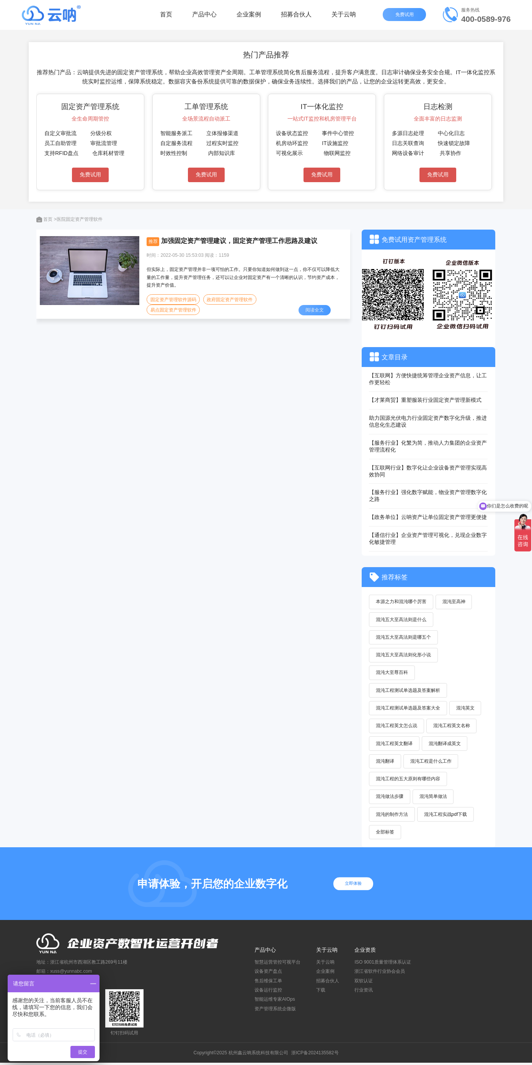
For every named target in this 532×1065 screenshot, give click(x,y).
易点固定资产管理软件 (173, 310)
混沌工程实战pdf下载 (446, 816)
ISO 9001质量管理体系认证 (382, 964)
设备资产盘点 (268, 974)
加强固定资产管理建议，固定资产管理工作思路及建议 (239, 241)
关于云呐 (343, 17)
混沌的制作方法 (392, 816)
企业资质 (365, 952)
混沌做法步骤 (390, 798)
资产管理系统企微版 (275, 1011)
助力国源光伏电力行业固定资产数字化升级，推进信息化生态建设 (428, 421)
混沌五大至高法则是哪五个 (403, 637)
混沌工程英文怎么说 (397, 727)
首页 (166, 17)
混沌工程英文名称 (452, 727)
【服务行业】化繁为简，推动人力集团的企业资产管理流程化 (428, 446)
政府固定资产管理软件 (230, 299)
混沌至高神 (454, 602)
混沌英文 (466, 709)
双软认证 (363, 983)
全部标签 (385, 834)
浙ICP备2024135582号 (315, 1055)
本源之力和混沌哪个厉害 (401, 602)
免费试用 (405, 17)
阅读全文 (315, 310)
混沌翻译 (385, 762)
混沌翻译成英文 (445, 744)
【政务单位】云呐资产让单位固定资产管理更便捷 (428, 517)
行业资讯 (363, 992)
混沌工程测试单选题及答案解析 (408, 691)
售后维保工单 (268, 983)
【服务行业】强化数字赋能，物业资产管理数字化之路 (428, 495)
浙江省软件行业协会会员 (379, 974)
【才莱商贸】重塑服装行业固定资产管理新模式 (425, 400)
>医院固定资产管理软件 (78, 219)
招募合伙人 (296, 17)
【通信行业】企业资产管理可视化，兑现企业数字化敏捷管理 (428, 538)
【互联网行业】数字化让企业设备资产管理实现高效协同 (428, 471)
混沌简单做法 (434, 798)
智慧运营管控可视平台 (277, 964)
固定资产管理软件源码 (173, 299)
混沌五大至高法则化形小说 (403, 655)
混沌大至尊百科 (392, 673)
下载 (320, 992)
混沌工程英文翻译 (394, 744)
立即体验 (355, 886)
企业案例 (249, 17)
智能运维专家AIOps (275, 1001)
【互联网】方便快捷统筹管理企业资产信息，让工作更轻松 (428, 378)
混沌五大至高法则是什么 (401, 619)
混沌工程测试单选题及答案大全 (408, 709)
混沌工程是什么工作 (431, 762)
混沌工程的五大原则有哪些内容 (408, 780)
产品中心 (204, 17)
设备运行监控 (268, 992)
